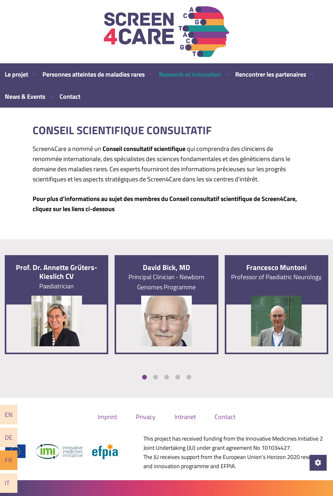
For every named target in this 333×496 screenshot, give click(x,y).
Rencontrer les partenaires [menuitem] (270, 74)
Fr (8, 460)
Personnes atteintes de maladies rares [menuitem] (93, 74)
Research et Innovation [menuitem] (190, 74)
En (9, 414)
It (7, 483)
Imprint (107, 417)
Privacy (145, 417)
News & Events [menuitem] (25, 96)
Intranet (185, 417)
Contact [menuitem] (70, 96)
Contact (225, 417)
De (8, 437)
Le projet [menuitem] (16, 74)
